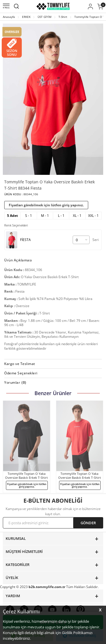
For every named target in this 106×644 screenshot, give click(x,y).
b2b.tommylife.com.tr (47, 586)
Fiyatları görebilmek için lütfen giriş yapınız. (46, 205)
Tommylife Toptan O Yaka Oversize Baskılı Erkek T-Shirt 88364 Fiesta (79, 476)
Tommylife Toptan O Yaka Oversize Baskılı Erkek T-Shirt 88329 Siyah (26, 476)
